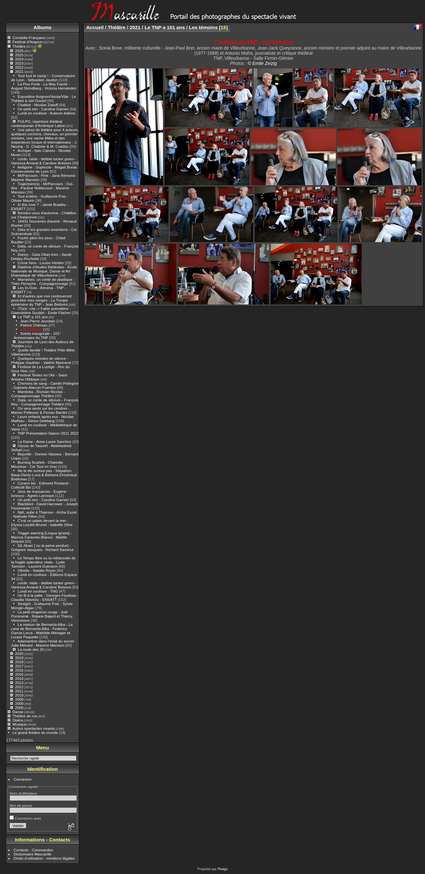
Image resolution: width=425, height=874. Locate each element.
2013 (19, 683)
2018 (19, 662)
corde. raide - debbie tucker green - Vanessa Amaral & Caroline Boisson (43, 161)
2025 (19, 55)
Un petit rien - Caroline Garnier (43, 109)
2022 (19, 67)
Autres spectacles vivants (33, 728)
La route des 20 (31, 649)
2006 (19, 707)
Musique (19, 724)
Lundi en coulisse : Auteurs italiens (46, 113)
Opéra (17, 720)
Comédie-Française (28, 37)
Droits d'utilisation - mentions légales (44, 858)
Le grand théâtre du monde (35, 732)
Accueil (95, 27)
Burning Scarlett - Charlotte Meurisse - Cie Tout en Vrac (37, 464)
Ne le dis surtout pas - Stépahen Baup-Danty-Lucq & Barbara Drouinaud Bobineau (44, 474)
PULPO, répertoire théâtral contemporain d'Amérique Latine (38, 123)
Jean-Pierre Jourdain (37, 321)
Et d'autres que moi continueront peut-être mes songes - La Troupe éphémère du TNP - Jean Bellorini (41, 300)
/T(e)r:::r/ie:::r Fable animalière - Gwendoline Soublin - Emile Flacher (41, 310)
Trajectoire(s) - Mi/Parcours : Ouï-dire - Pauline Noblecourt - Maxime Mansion (42, 188)
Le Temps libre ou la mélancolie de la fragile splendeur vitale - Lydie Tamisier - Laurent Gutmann (43, 562)
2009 (19, 699)
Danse (17, 712)
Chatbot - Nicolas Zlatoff (38, 105)
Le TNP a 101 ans (33, 317)
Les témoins (31, 329)
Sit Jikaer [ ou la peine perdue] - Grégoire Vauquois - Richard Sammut (42, 547)
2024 (19, 59)
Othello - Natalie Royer (37, 570)
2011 (19, 691)
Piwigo (223, 869)
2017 (19, 666)
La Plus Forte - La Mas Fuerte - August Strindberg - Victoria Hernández (44, 86)
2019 (19, 658)
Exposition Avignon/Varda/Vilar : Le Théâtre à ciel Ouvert (43, 98)
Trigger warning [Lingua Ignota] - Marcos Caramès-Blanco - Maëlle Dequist (41, 537)
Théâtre (19, 46)
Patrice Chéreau (33, 325)
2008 (19, 703)
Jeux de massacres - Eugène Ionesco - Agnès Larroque (38, 493)
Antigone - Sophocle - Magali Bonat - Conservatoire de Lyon (45, 169)
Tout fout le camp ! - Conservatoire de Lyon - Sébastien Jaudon (43, 78)
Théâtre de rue (24, 716)
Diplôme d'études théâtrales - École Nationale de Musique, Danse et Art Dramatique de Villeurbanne (44, 271)
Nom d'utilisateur (23, 793)
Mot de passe (21, 805)
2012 (19, 687)
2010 (19, 695)
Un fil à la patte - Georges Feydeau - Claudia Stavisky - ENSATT (45, 597)
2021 (19, 71)
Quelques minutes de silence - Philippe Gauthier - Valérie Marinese (41, 360)
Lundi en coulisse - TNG (38, 591)
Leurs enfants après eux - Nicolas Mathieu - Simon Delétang (42, 418)
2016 (19, 670)
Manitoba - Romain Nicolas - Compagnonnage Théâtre (38, 394)
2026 (19, 51)
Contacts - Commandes (33, 850)
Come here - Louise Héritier (41, 263)
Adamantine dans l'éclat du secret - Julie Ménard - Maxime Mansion (43, 643)
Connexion (23, 779)
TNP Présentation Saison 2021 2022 (48, 433)
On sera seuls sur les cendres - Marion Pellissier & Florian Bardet (40, 410)
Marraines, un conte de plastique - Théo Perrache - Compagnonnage (42, 281)
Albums (42, 27)
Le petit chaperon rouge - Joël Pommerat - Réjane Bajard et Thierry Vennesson (42, 616)
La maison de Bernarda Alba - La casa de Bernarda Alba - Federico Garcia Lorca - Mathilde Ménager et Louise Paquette (42, 630)
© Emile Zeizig (262, 63)
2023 (19, 63)
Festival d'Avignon (27, 42)
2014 (19, 678)
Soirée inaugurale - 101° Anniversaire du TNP (37, 335)
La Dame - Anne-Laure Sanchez (44, 441)
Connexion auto (25, 818)
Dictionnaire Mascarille (32, 854)
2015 (19, 674)
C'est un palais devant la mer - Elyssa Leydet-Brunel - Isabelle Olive (42, 522)
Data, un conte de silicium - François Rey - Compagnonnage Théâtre (45, 402)
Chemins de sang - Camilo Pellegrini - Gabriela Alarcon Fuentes (45, 385)
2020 (19, 653)
